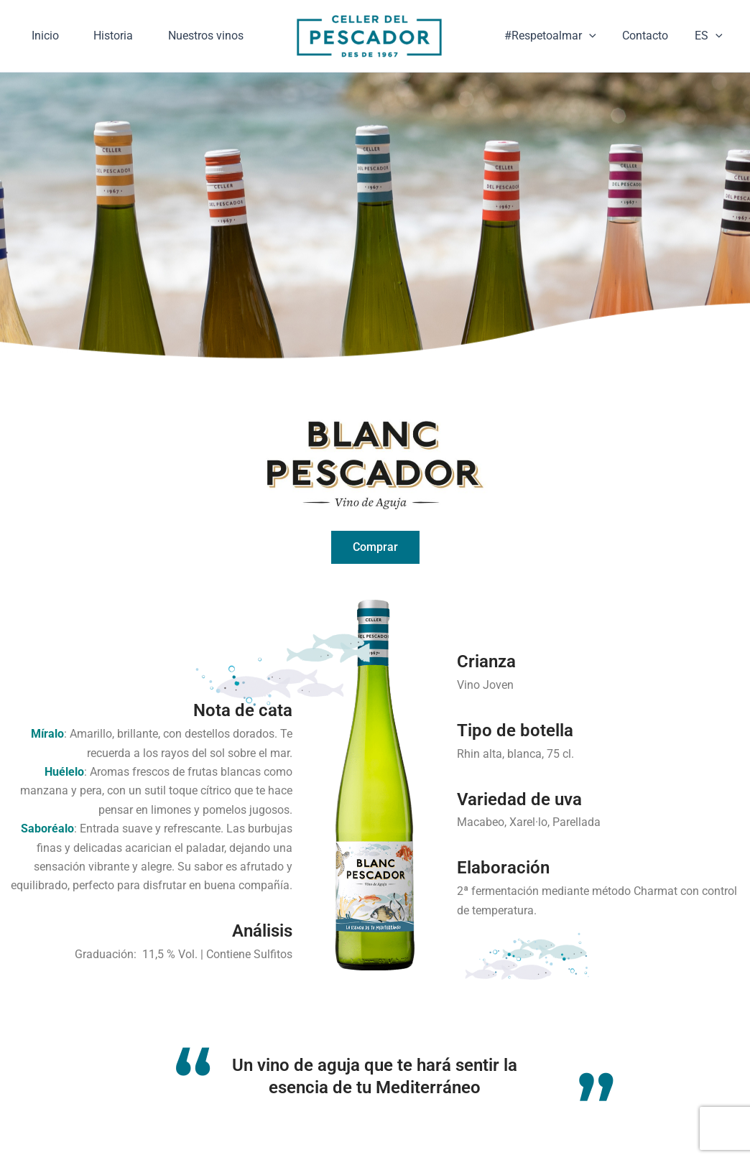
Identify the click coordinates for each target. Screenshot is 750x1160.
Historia (126, 25)
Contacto (650, 50)
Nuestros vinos (73, 75)
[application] (598, 50)
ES (710, 50)
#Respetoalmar (559, 50)
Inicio (49, 25)
